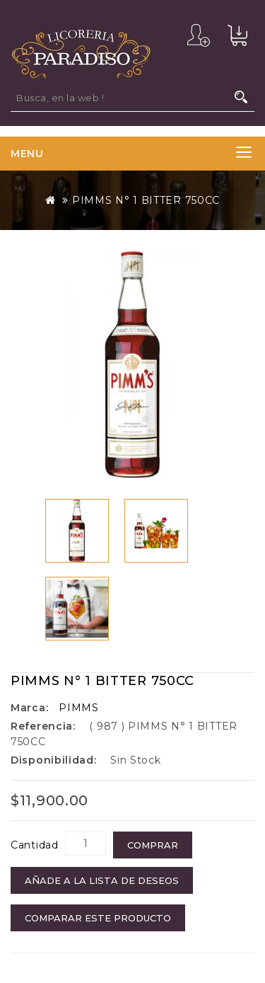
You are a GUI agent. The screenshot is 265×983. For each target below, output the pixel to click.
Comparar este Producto (98, 918)
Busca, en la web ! (241, 97)
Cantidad (35, 845)
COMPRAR (152, 845)
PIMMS (79, 707)
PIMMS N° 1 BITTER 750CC (146, 200)
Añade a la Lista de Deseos (102, 880)
